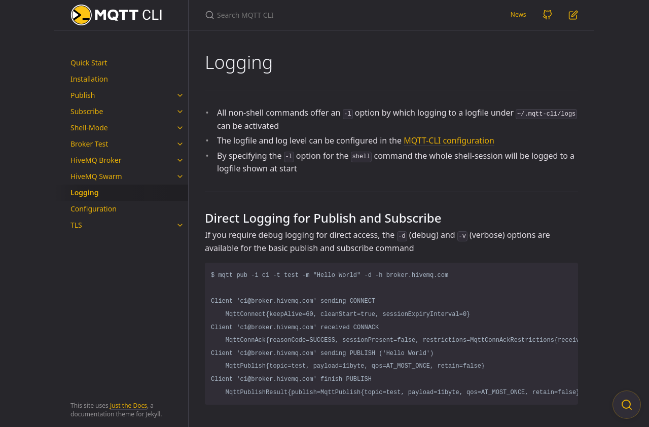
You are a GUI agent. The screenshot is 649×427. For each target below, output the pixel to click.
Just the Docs (128, 405)
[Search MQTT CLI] (324, 15)
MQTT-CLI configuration (449, 140)
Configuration (93, 209)
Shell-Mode (89, 127)
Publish (82, 95)
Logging (84, 192)
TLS (76, 225)
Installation (89, 79)
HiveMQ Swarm (96, 176)
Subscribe (86, 111)
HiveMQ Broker (96, 160)
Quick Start (88, 62)
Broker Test (89, 144)
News (518, 14)
